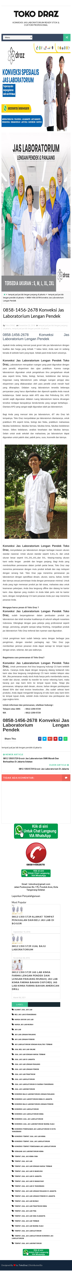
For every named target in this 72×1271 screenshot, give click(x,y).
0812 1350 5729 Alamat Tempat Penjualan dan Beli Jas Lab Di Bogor (33, 920)
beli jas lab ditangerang (25, 1015)
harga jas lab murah (24, 1025)
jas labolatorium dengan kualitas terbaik (33, 1045)
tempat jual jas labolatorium (28, 1231)
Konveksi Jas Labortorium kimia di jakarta (33, 1100)
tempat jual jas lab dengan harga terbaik (33, 1167)
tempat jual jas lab (23, 1162)
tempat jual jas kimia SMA (26, 1157)
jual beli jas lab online (25, 1050)
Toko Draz (36, 14)
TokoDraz (23, 1266)
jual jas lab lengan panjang (27, 1065)
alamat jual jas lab (23, 1010)
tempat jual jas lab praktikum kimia (31, 1207)
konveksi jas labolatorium (27, 1110)
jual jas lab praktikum (25, 1075)
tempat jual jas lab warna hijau (29, 1226)
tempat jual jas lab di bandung (29, 1172)
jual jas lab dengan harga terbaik (30, 1055)
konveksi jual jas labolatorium (29, 1120)
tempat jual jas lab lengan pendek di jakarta (30, 329)
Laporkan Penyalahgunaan (26, 896)
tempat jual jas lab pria (25, 1212)
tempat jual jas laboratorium (28, 1244)
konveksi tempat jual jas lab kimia (30, 1137)
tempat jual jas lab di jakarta (28, 1177)
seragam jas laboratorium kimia (29, 1152)
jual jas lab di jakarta (25, 1060)
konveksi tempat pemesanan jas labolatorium (35, 1147)
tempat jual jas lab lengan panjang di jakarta (26, 294)
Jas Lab (18, 1030)
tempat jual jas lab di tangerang (29, 1187)
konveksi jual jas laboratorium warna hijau (35, 1124)
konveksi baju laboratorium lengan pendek (34, 1105)
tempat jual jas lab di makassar (29, 1182)
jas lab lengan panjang (25, 1035)
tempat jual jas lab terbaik (27, 1221)
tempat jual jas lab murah (26, 1202)
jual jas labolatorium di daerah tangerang (34, 1085)
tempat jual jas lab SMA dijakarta (30, 1217)
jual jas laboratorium (25, 1090)
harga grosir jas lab (24, 1020)
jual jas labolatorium (25, 1080)
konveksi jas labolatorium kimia (29, 1115)
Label (20, 1005)
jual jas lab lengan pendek (27, 1070)
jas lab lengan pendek (25, 1040)
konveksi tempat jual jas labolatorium (32, 1142)
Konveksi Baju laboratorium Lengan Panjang (35, 1095)
